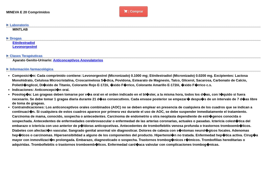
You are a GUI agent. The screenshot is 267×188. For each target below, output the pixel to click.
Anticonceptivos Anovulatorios (78, 60)
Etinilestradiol (24, 43)
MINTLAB (20, 29)
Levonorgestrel (25, 47)
